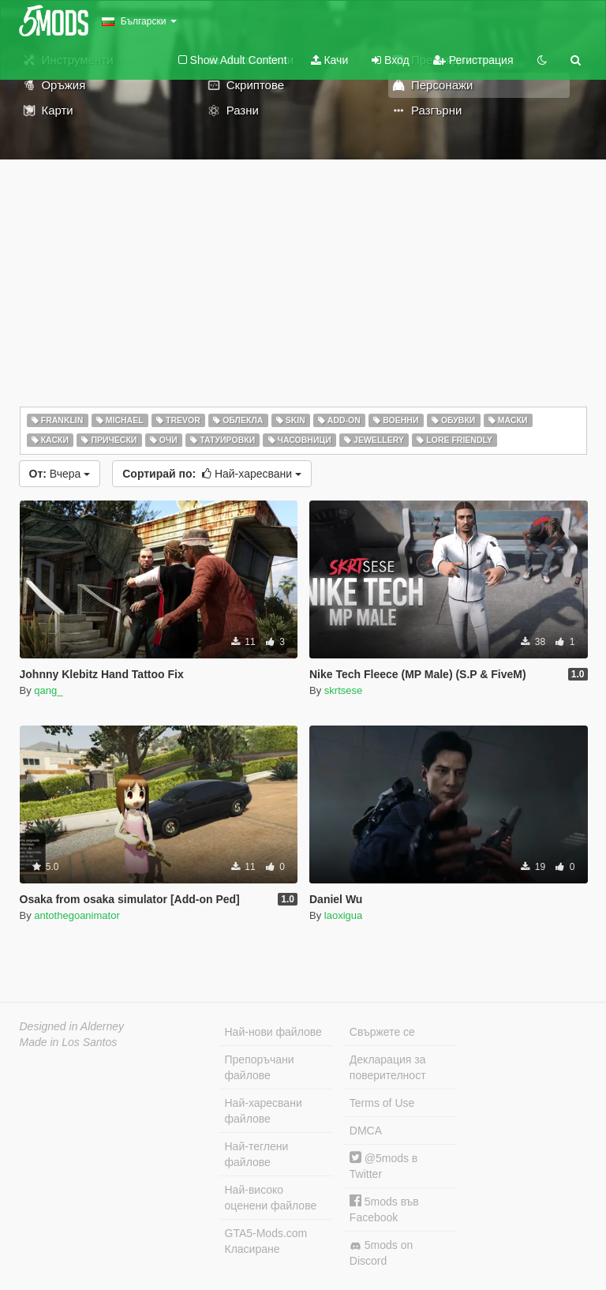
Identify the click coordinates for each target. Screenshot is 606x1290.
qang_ (48, 690)
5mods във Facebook (384, 1209)
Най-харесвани (211, 473)
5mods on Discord (381, 1253)
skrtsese (343, 690)
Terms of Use (382, 1103)
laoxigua (343, 915)
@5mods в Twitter (383, 1165)
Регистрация (473, 60)
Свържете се (382, 1032)
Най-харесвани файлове (263, 1111)
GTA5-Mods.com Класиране (266, 1241)
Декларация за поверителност (388, 1067)
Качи (330, 60)
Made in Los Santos (69, 1042)
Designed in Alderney (72, 1026)
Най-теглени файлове (257, 1154)
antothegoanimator (76, 915)
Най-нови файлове (273, 1032)
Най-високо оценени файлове (271, 1197)
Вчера (60, 473)
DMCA (366, 1130)
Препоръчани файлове (259, 1067)
